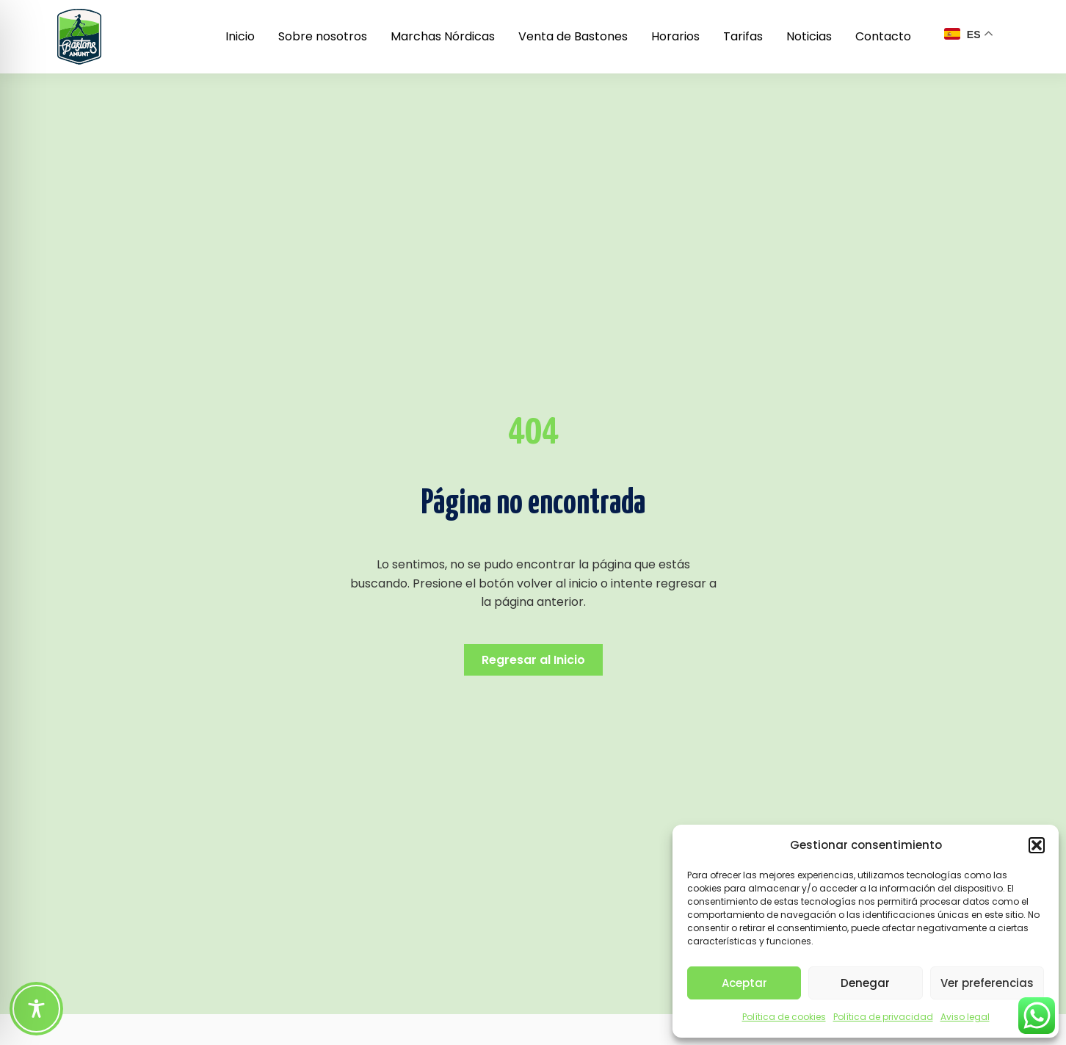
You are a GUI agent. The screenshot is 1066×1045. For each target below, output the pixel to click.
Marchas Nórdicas (443, 36)
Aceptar (744, 983)
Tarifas (743, 36)
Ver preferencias (987, 983)
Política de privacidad (883, 1016)
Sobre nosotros (322, 36)
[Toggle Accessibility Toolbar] (36, 1008)
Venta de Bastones (573, 36)
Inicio (240, 36)
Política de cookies (784, 1016)
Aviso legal (965, 1016)
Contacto (883, 36)
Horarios (675, 36)
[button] (1036, 845)
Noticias (809, 36)
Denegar (865, 983)
